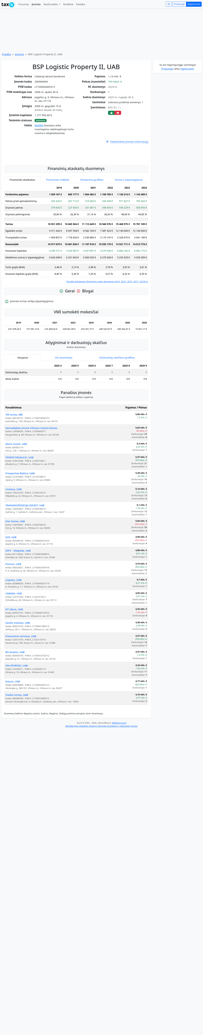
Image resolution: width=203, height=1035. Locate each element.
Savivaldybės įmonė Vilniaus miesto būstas (31, 460)
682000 (39, 125)
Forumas (23, 4)
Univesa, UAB (13, 521)
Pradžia (6, 54)
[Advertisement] (76, 184)
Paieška (80, 4)
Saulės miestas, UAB (17, 655)
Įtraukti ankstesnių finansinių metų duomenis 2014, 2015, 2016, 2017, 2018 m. (107, 313)
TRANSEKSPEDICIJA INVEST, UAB (24, 537)
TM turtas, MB (14, 447)
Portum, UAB (13, 596)
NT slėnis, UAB (14, 641)
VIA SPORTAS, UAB (16, 698)
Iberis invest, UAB (16, 476)
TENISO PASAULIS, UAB (19, 489)
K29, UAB (10, 569)
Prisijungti (179, 4)
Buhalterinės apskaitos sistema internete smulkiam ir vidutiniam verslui (101, 758)
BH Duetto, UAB (15, 684)
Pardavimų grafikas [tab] (92, 212)
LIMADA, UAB (13, 625)
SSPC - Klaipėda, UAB (18, 583)
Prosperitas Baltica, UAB (20, 505)
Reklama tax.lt (119, 755)
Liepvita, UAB (13, 612)
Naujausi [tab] (22, 390)
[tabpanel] (76, 266)
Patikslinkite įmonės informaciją (127, 142)
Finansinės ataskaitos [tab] (22, 212)
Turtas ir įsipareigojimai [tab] (129, 212)
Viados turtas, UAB (16, 727)
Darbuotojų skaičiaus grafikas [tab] (117, 390)
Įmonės (36, 4)
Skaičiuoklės (51, 4)
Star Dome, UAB (15, 553)
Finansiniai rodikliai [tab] (57, 212)
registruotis (187, 68)
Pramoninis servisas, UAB (20, 668)
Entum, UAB (12, 713)
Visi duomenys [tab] (63, 390)
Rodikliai (68, 4)
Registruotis (194, 4)
